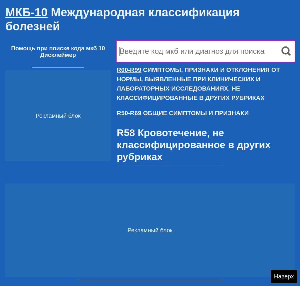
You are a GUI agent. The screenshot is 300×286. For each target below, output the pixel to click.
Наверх (284, 276)
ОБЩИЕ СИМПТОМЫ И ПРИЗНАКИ (183, 113)
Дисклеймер (58, 55)
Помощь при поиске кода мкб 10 (58, 48)
